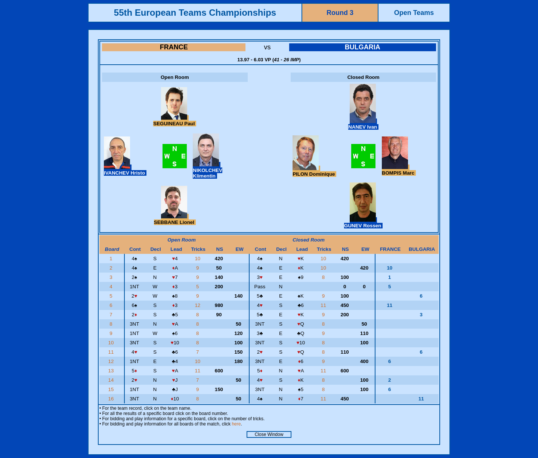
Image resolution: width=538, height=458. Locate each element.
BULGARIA (362, 47)
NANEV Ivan (363, 124)
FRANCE (174, 47)
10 (198, 258)
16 (111, 399)
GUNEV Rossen (363, 222)
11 (324, 305)
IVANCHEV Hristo (125, 170)
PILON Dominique (314, 171)
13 (111, 371)
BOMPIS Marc (399, 170)
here (236, 424)
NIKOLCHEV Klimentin (207, 170)
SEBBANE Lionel (175, 219)
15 (111, 389)
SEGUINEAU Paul (174, 120)
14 (111, 380)
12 (198, 305)
